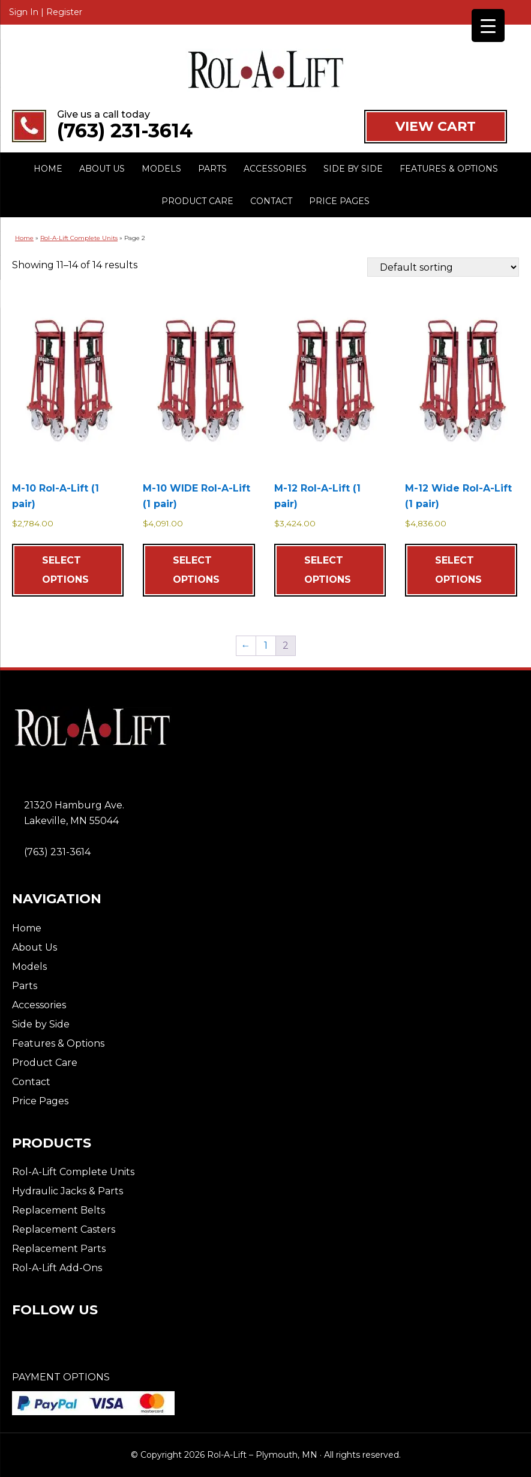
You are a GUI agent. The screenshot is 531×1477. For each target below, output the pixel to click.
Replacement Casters (63, 1229)
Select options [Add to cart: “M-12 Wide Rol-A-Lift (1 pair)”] (458, 570)
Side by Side (41, 1024)
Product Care (44, 1062)
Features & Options (58, 1043)
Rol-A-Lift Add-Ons (57, 1268)
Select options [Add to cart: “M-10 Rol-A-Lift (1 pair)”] (65, 570)
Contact (31, 1081)
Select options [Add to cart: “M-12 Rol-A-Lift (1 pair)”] (327, 570)
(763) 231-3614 (125, 130)
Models (29, 966)
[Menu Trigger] (488, 25)
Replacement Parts (59, 1248)
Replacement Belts (58, 1210)
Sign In (23, 12)
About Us (34, 947)
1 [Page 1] (266, 645)
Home (24, 238)
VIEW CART (435, 126)
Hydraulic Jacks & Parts (67, 1191)
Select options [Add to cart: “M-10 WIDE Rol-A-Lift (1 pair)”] (196, 570)
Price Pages (40, 1101)
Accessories (39, 1005)
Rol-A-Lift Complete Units (79, 238)
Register (64, 12)
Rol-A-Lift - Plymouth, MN (265, 70)
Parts (24, 985)
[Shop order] (443, 267)
